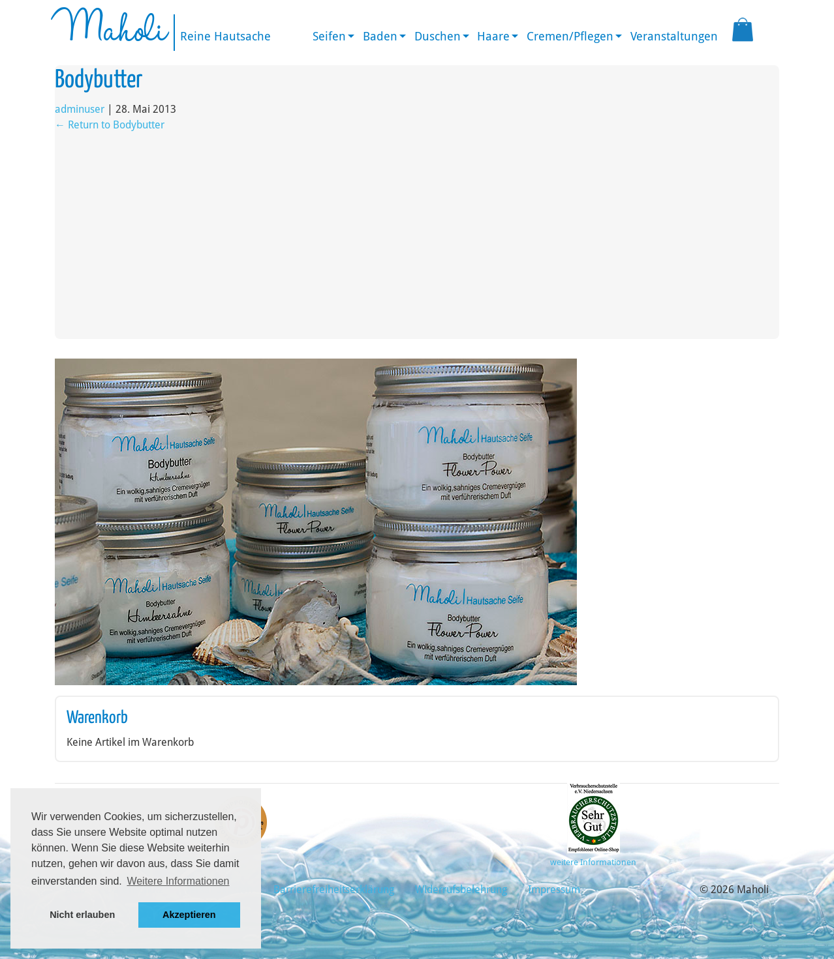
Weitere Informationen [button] (178, 881)
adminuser (79, 109)
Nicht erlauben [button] (82, 914)
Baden (380, 36)
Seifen (329, 36)
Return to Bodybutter (109, 125)
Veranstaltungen (674, 36)
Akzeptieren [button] (189, 914)
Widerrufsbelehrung (461, 889)
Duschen (437, 36)
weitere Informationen (593, 862)
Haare (493, 36)
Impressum (554, 889)
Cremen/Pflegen (570, 36)
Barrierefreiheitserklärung (333, 889)
